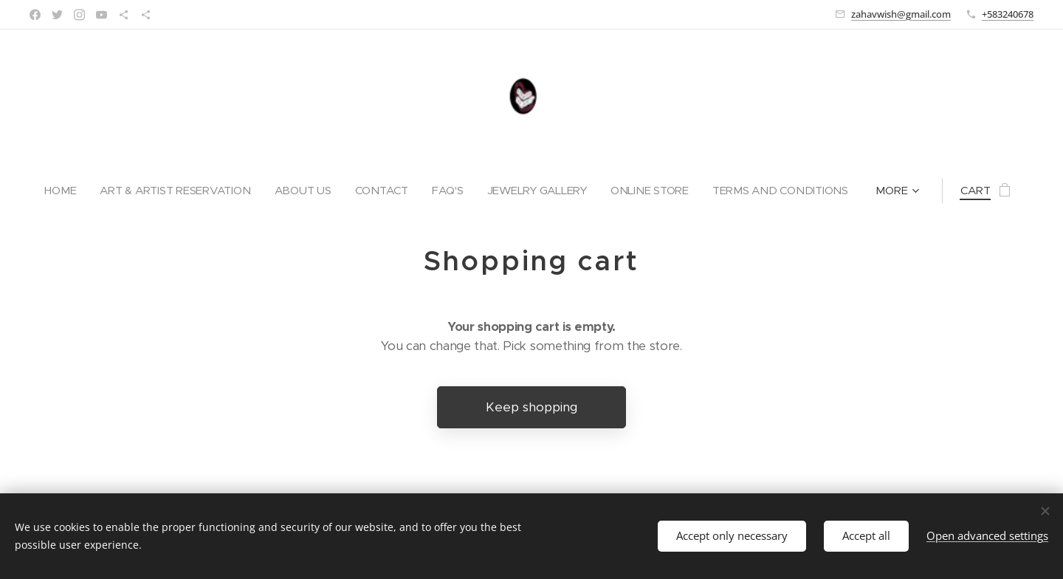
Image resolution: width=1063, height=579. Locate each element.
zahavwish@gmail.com (901, 14)
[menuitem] (58, 190)
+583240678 (1007, 14)
